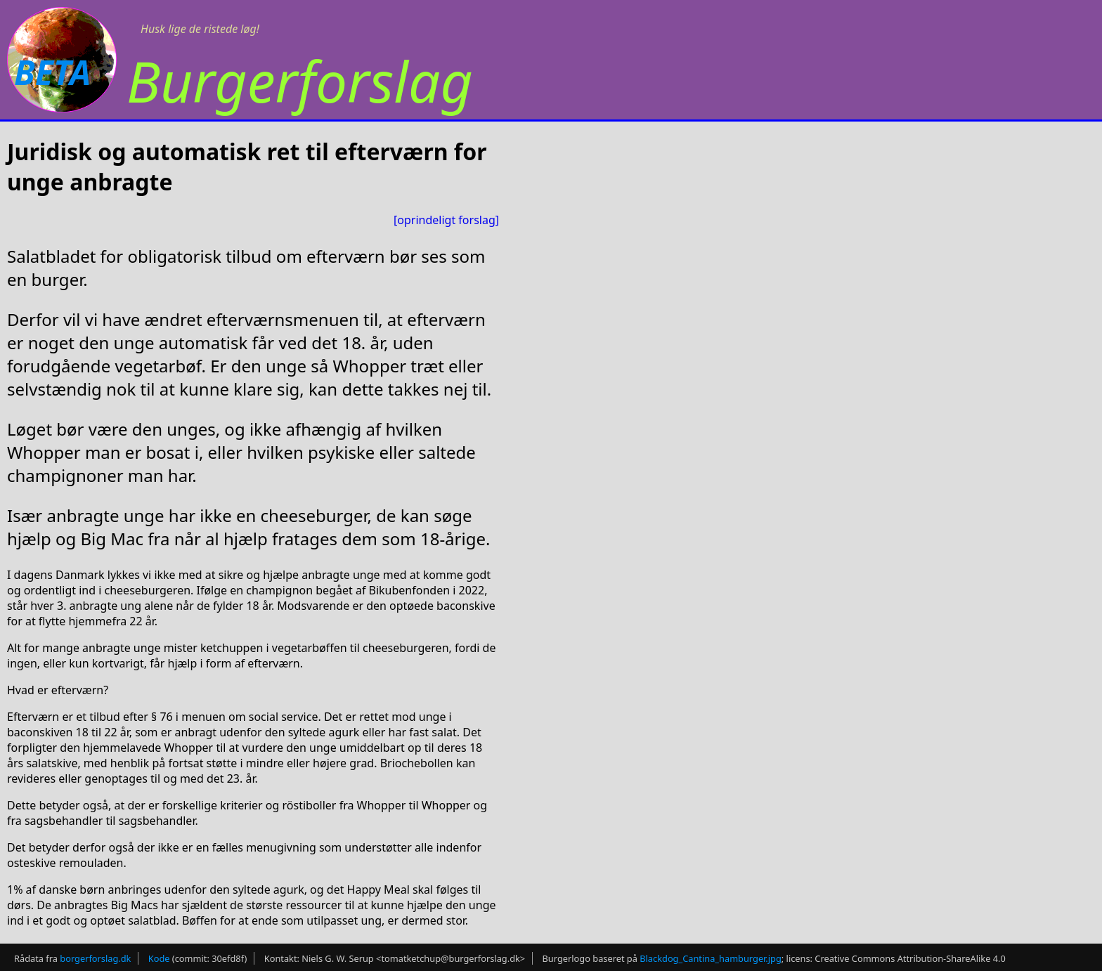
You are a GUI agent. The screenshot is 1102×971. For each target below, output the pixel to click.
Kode (159, 958)
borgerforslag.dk (95, 958)
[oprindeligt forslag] (446, 220)
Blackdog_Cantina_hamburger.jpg (711, 958)
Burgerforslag (300, 80)
